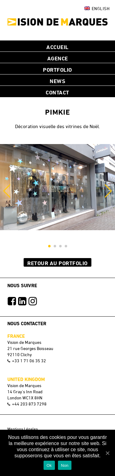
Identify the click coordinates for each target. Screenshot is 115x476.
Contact (57, 92)
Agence (57, 58)
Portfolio (57, 70)
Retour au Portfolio (57, 263)
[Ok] (107, 453)
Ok (49, 465)
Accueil (57, 47)
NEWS (57, 81)
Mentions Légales (22, 428)
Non (65, 465)
